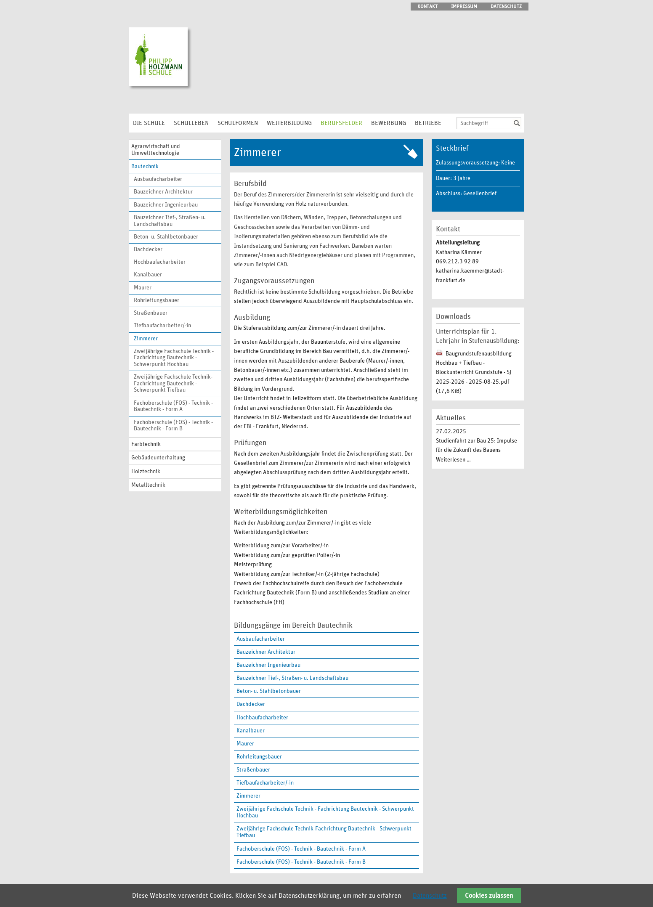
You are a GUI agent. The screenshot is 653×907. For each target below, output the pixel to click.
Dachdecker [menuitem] (148, 249)
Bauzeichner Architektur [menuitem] (163, 192)
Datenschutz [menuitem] (506, 6)
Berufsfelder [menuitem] (341, 123)
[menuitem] (326, 796)
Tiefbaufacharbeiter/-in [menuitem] (162, 326)
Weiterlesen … (453, 460)
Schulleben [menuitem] (191, 123)
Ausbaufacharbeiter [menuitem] (158, 179)
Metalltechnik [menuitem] (148, 485)
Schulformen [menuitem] (238, 123)
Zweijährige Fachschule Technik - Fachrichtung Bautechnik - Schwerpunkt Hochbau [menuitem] (174, 357)
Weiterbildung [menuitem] (289, 123)
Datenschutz (430, 895)
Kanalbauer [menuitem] (148, 275)
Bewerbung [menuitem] (388, 123)
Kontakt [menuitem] (427, 6)
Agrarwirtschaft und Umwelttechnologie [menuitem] (155, 149)
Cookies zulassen (489, 895)
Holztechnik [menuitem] (145, 472)
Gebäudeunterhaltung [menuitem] (158, 458)
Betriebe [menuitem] (428, 123)
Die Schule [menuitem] (149, 123)
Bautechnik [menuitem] (145, 167)
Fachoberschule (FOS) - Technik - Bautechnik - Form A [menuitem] (173, 406)
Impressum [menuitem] (464, 6)
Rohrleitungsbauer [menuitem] (156, 300)
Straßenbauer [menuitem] (150, 313)
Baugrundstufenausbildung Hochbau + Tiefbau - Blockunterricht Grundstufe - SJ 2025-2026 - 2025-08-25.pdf (474, 373)
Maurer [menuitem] (142, 288)
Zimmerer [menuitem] (146, 339)
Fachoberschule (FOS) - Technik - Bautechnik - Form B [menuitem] (173, 425)
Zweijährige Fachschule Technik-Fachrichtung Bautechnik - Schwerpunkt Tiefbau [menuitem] (173, 383)
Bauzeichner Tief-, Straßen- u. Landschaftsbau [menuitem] (170, 221)
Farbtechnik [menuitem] (146, 444)
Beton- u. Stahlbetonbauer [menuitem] (166, 237)
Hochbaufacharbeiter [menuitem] (160, 262)
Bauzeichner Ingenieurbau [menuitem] (166, 205)
